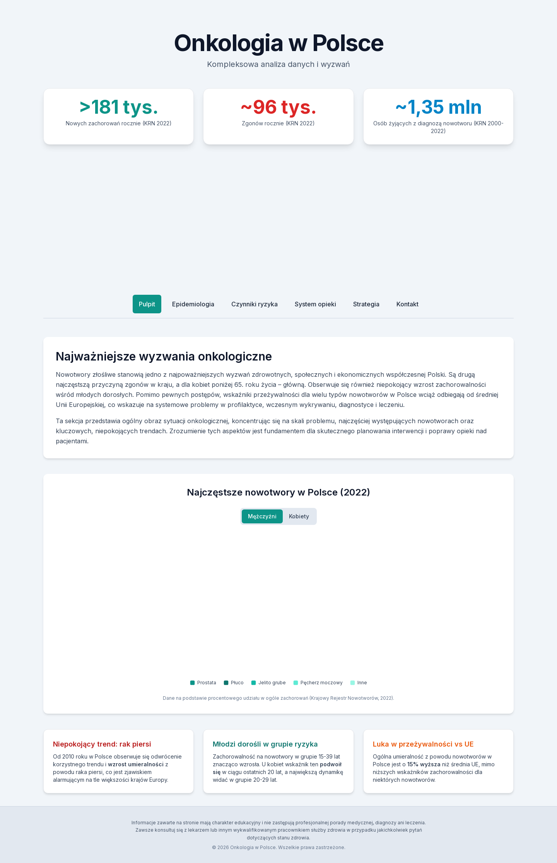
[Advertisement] (278, 217)
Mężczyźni (262, 516)
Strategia (366, 304)
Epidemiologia (193, 304)
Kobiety (299, 516)
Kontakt (407, 304)
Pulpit (147, 304)
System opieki (315, 304)
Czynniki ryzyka (254, 304)
